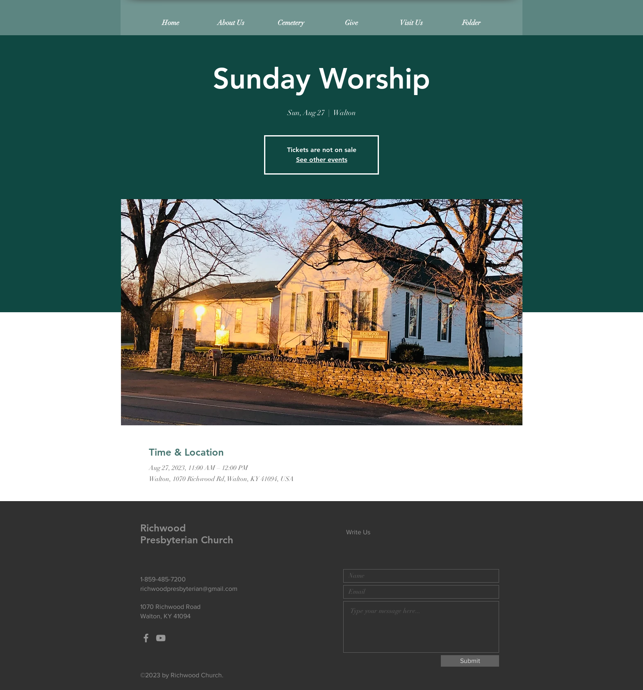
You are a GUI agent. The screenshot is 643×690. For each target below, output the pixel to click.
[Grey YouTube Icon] (160, 638)
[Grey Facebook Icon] (146, 638)
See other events (321, 159)
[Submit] (470, 661)
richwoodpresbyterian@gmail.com (188, 588)
